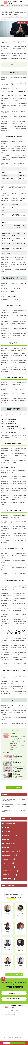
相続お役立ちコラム (9, 859)
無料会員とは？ (14, 993)
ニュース (6, 831)
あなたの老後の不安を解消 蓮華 (11, 1037)
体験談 (10, 759)
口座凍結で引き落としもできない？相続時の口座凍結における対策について (18, 776)
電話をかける (7, 1043)
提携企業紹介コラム (9, 843)
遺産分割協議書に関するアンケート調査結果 (18, 763)
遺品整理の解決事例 (9, 879)
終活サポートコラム (9, 867)
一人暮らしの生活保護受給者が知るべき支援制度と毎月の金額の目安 (14, 800)
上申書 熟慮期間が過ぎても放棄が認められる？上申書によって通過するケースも (18, 770)
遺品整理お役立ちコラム (10, 875)
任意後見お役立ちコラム (10, 835)
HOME (3, 5)
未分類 (6, 847)
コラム (8, 5)
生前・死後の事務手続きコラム (11, 851)
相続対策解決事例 (8, 863)
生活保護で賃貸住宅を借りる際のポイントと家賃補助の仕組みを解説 (14, 805)
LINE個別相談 (21, 1043)
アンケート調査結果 (8, 765)
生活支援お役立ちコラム (17, 5)
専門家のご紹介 (14, 974)
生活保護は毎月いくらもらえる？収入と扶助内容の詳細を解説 (14, 811)
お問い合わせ (14, 1043)
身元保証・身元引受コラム (10, 871)
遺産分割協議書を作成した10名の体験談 (18, 757)
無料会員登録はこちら (14, 999)
